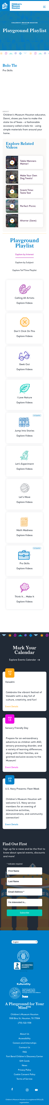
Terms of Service (24, 1079)
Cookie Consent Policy (24, 1075)
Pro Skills (8, 70)
